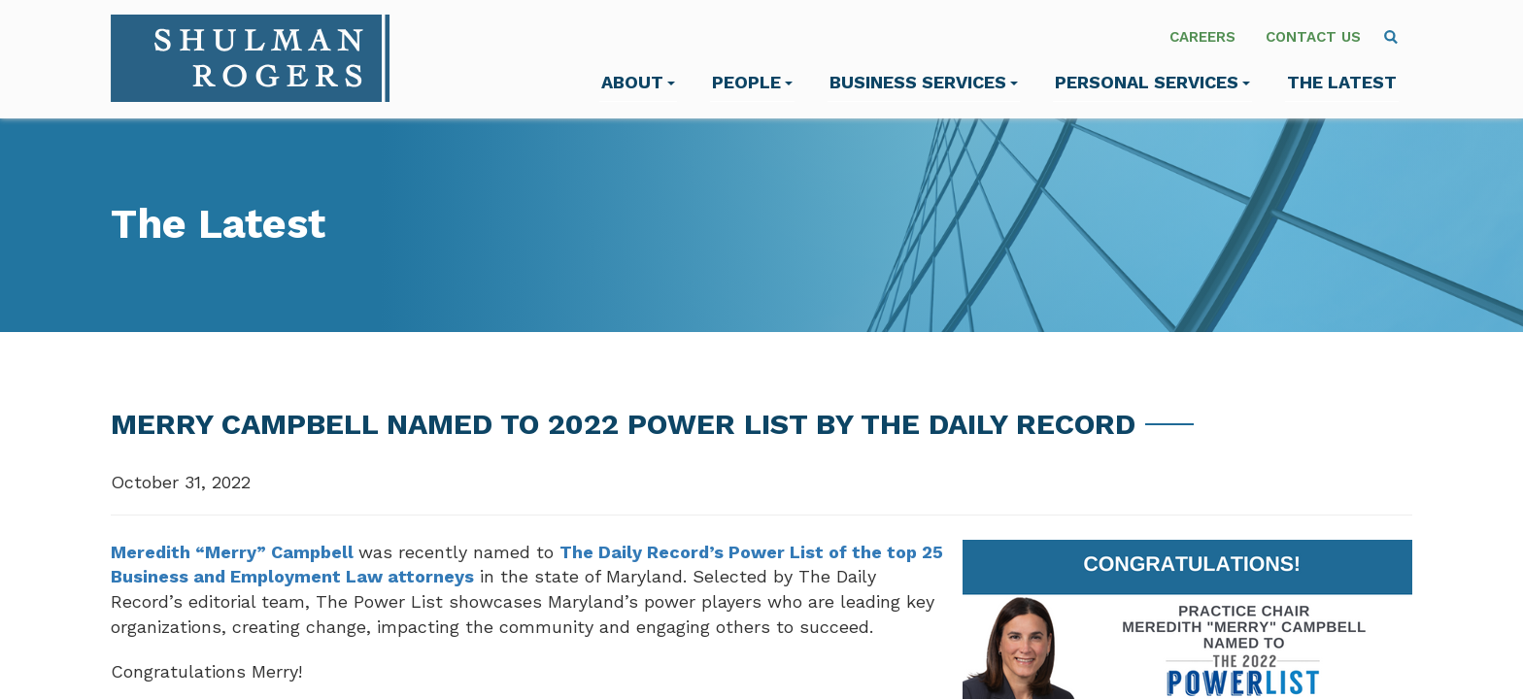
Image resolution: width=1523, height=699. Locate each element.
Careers (1202, 37)
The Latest (1342, 82)
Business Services (923, 82)
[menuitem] (1391, 37)
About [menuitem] (638, 82)
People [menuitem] (752, 82)
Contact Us (1313, 37)
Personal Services (1152, 82)
